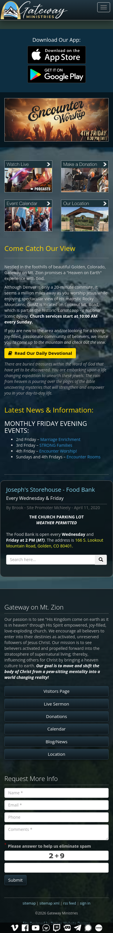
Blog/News (56, 741)
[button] (12, 119)
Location (56, 754)
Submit (15, 880)
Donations (56, 716)
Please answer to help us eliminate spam (47, 845)
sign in (85, 903)
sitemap (29, 903)
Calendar (56, 729)
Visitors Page (56, 691)
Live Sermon (56, 704)
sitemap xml (49, 903)
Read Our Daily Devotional (40, 353)
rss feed (69, 903)
